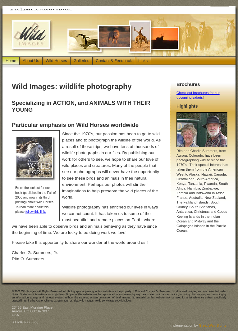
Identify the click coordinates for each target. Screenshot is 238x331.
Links (143, 60)
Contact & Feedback (114, 60)
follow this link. (35, 211)
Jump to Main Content (219, 6)
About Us (31, 60)
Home (11, 60)
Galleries (81, 60)
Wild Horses (56, 60)
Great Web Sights (212, 325)
